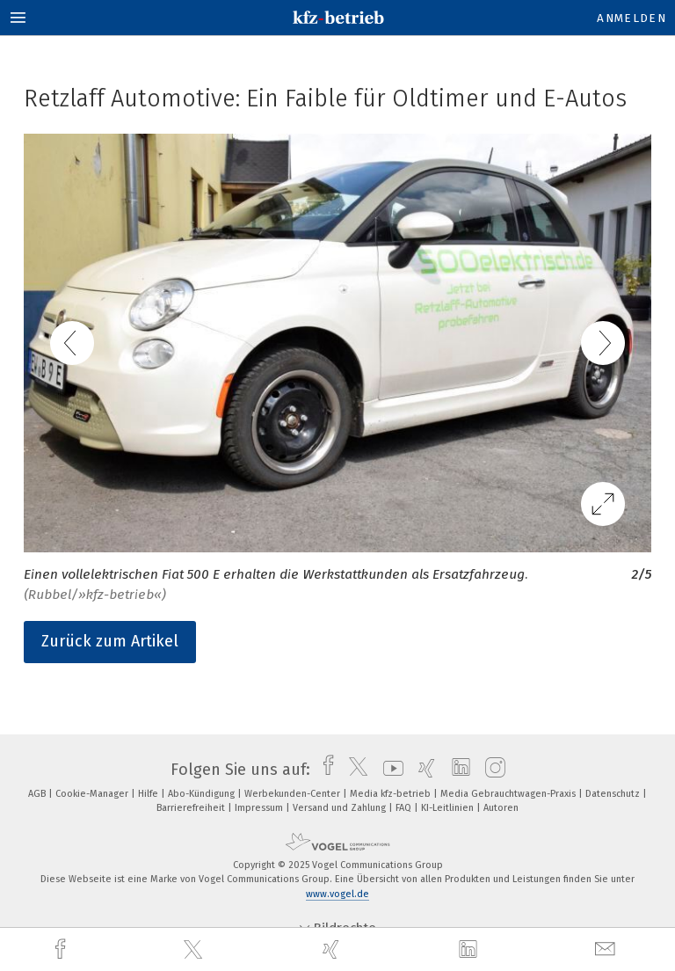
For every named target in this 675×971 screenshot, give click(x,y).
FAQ (405, 808)
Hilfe (149, 793)
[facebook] (62, 949)
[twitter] (195, 950)
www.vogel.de (337, 894)
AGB (38, 793)
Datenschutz (613, 793)
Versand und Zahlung (340, 808)
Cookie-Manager (93, 793)
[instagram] (490, 769)
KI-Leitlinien (448, 808)
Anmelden (631, 18)
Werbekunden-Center (293, 793)
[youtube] (388, 769)
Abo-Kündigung (202, 793)
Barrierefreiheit (192, 808)
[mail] (607, 949)
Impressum (260, 808)
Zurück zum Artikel (109, 641)
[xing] (333, 949)
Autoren (501, 808)
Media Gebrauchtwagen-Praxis (509, 793)
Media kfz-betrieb (391, 793)
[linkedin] (470, 949)
